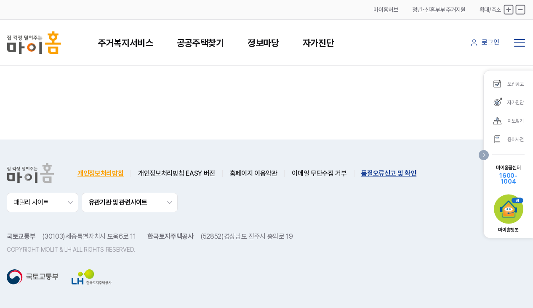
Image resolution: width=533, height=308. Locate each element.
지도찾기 (515, 121)
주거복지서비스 (125, 42)
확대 (508, 10)
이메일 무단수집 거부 (319, 173)
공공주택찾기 (200, 42)
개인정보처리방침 (100, 173)
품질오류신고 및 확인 (388, 173)
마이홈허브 (385, 9)
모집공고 (515, 84)
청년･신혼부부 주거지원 (438, 9)
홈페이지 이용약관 (253, 173)
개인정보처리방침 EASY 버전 (176, 173)
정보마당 (263, 42)
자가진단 (318, 42)
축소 (520, 10)
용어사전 (515, 139)
